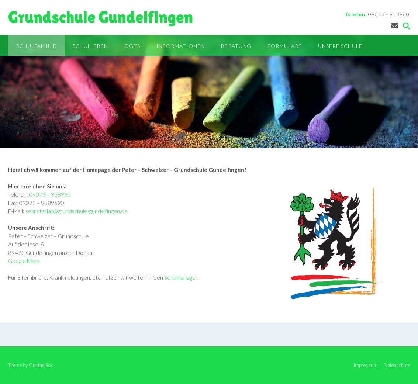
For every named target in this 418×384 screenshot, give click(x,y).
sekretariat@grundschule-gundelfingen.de (76, 211)
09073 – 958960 (50, 194)
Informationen (180, 46)
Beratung (236, 46)
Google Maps (24, 260)
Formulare (284, 46)
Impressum (365, 365)
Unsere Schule (340, 46)
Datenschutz (397, 365)
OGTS (132, 46)
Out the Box (41, 365)
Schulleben (90, 46)
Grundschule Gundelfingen (100, 17)
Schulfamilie (36, 46)
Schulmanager (180, 277)
